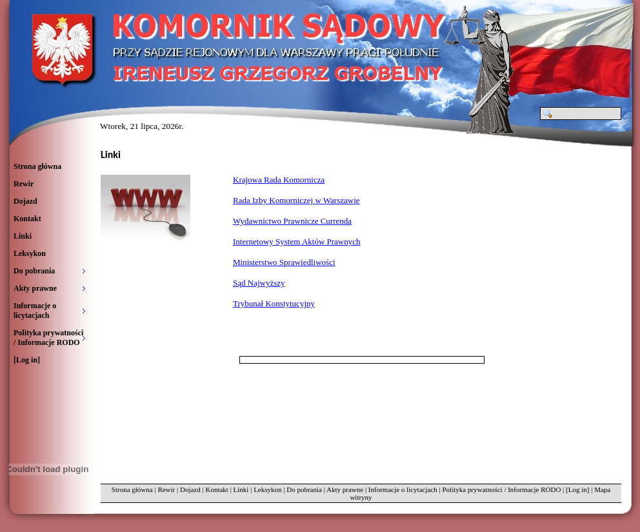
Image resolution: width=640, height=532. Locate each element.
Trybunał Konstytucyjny (274, 303)
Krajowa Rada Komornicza (279, 179)
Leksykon (30, 253)
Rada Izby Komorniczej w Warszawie (296, 200)
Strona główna (37, 166)
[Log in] (27, 359)
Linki (23, 236)
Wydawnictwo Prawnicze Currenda (292, 221)
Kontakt (27, 218)
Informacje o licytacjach (402, 489)
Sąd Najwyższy (259, 283)
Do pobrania (304, 489)
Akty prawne (344, 489)
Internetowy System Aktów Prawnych (297, 241)
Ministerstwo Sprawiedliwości (284, 262)
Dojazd (25, 201)
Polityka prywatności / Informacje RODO (501, 489)
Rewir (24, 183)
